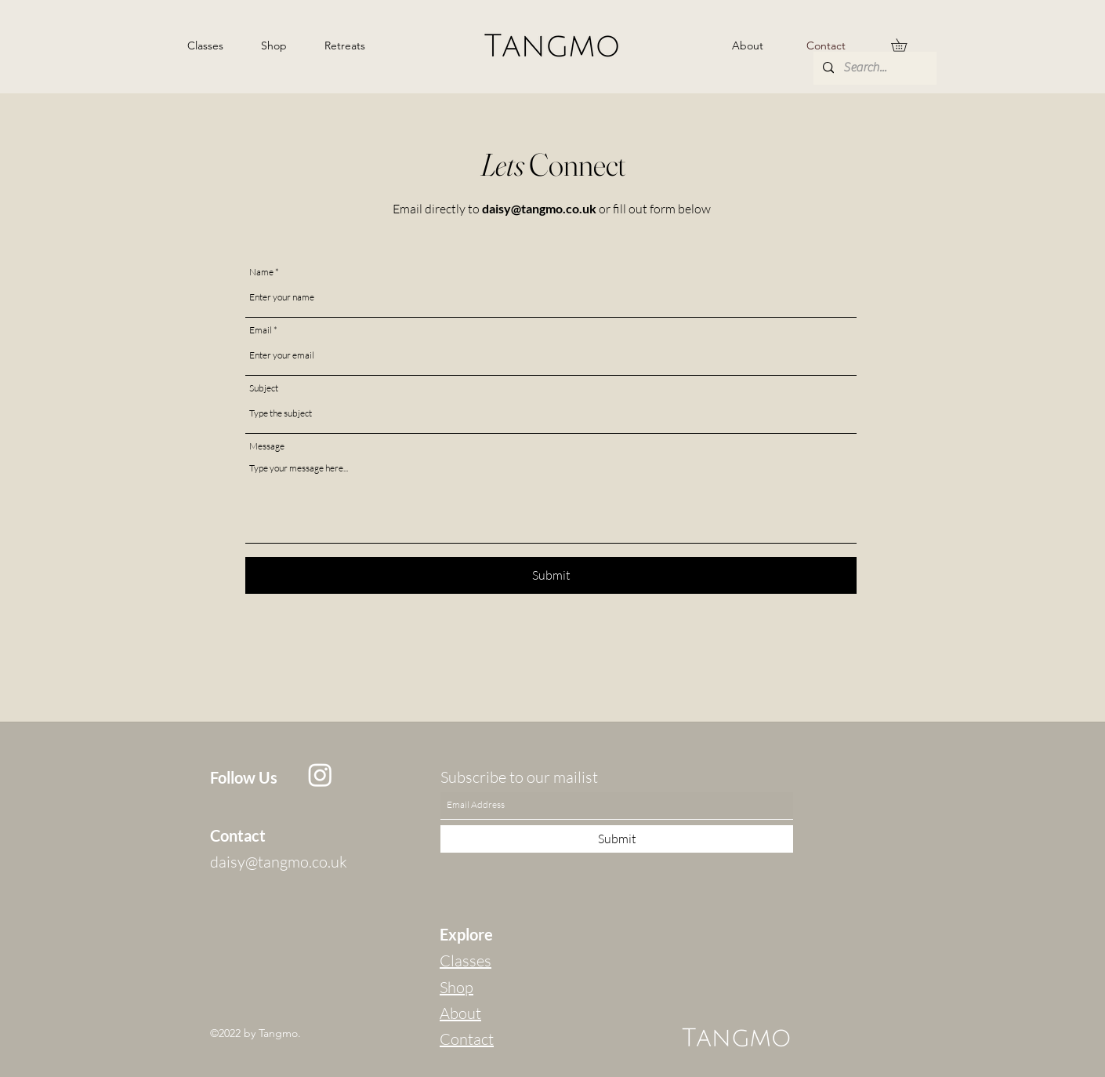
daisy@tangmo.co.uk (539, 208)
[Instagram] (320, 774)
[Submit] (551, 575)
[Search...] (873, 68)
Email (260, 330)
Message (266, 446)
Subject (263, 388)
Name (261, 272)
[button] (905, 45)
